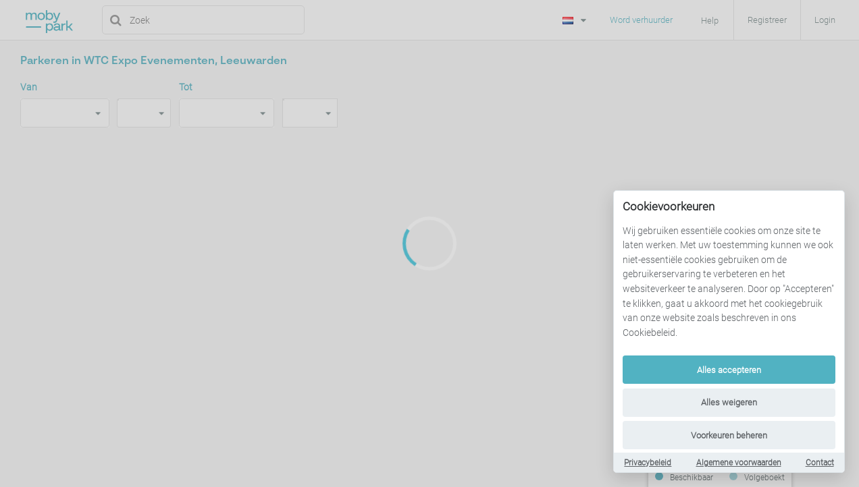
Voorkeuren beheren (729, 435)
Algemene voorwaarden (738, 462)
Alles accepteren (729, 370)
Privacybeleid (647, 462)
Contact (820, 462)
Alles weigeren (729, 402)
